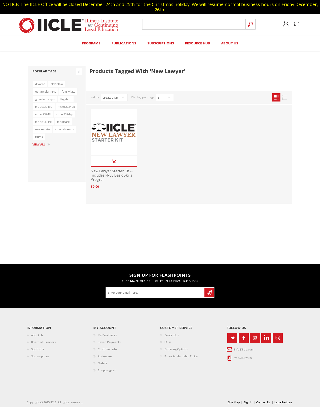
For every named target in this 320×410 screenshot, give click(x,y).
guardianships (45, 102)
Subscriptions (40, 359)
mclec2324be (43, 109)
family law (68, 94)
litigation (65, 102)
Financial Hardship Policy (181, 359)
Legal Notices (283, 405)
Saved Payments (109, 345)
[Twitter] (232, 340)
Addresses (105, 359)
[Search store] (193, 26)
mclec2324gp (64, 117)
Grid (276, 100)
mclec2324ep (66, 109)
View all (38, 147)
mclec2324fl (43, 117)
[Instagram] (278, 340)
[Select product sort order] (114, 100)
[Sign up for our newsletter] (155, 295)
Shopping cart (294, 25)
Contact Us (171, 338)
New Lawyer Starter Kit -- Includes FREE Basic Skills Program (112, 178)
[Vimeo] (266, 340)
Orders (102, 366)
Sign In (248, 405)
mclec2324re (43, 124)
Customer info (107, 352)
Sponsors (37, 352)
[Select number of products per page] (165, 100)
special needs (64, 132)
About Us (37, 338)
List (284, 100)
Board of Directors (43, 345)
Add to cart (113, 164)
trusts (39, 139)
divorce (40, 87)
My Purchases (107, 338)
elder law (56, 87)
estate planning (45, 94)
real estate (42, 132)
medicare (63, 124)
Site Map (234, 405)
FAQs (167, 345)
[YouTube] (255, 340)
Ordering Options (176, 352)
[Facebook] (244, 340)
